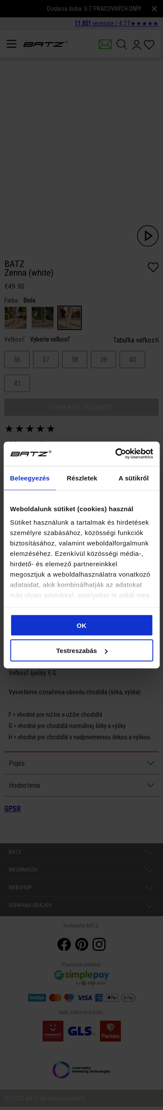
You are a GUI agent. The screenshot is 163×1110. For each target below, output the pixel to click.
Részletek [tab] (82, 477)
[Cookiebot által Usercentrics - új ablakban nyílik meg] (116, 454)
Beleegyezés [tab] (30, 477)
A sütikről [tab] (134, 477)
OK (81, 625)
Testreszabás (81, 650)
